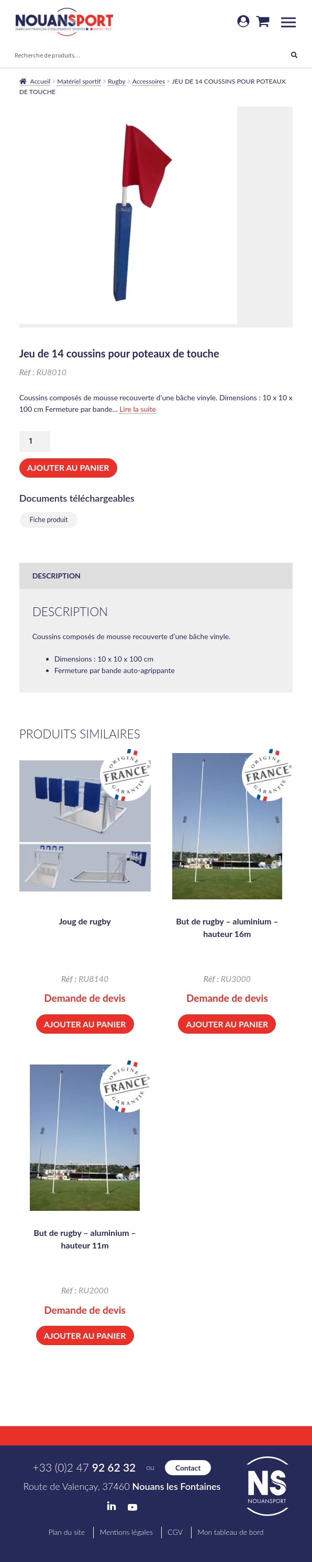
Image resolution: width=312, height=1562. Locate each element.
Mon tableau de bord (230, 1532)
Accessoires (148, 81)
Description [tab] (56, 575)
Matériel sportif (79, 81)
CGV (175, 1532)
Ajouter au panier (68, 467)
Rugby (117, 81)
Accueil (40, 81)
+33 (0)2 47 (84, 1467)
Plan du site (66, 1532)
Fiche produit (48, 520)
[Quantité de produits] (34, 441)
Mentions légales (125, 1532)
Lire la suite (137, 408)
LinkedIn (111, 1506)
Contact (187, 1467)
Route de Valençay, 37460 (122, 1486)
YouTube (132, 1507)
